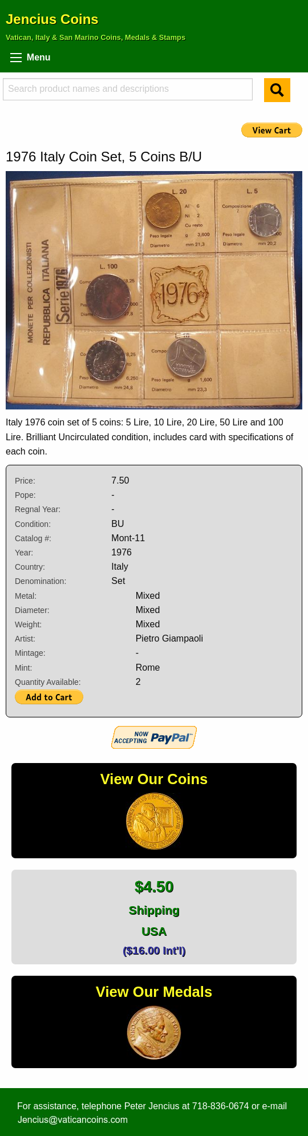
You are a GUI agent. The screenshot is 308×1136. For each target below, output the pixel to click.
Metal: (26, 596)
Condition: (33, 524)
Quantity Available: (48, 682)
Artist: (25, 638)
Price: (25, 480)
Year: (24, 552)
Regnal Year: (37, 509)
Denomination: (40, 581)
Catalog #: (33, 538)
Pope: (25, 495)
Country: (30, 566)
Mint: (23, 667)
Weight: (28, 624)
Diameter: (32, 610)
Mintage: (30, 653)
